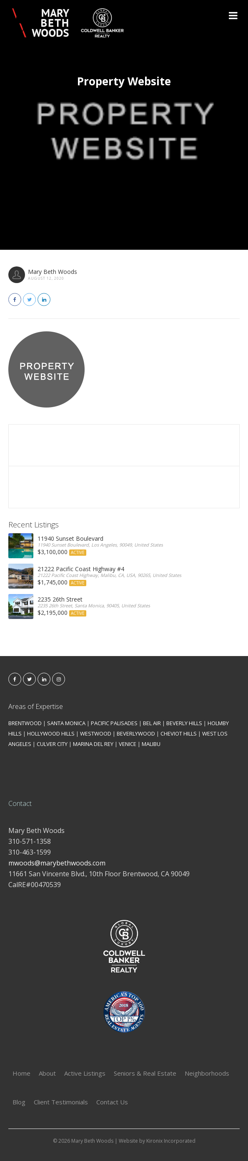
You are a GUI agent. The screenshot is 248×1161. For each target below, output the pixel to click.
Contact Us (112, 1102)
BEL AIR (152, 723)
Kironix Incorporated (170, 1140)
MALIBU (151, 744)
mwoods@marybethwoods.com (56, 863)
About (47, 1073)
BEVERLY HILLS (184, 723)
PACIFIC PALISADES (114, 723)
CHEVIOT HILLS (178, 733)
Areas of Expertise (35, 706)
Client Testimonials (61, 1102)
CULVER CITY (52, 744)
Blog (19, 1102)
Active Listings (84, 1073)
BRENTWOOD (25, 723)
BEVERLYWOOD (136, 733)
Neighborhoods (207, 1073)
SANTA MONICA (66, 723)
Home (21, 1073)
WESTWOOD (95, 733)
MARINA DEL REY (93, 744)
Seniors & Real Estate (145, 1073)
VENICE (127, 744)
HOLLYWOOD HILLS (51, 733)
